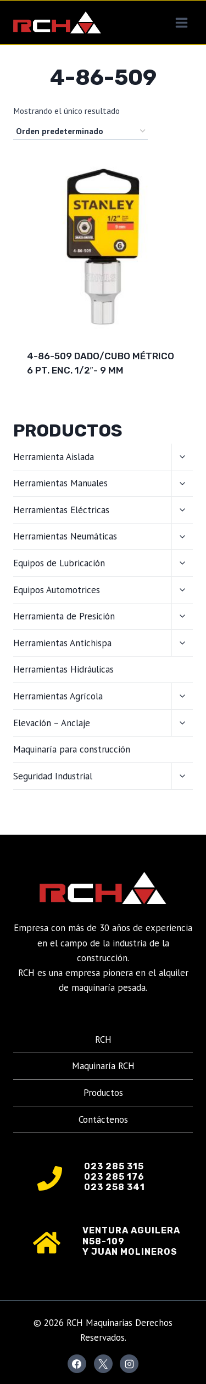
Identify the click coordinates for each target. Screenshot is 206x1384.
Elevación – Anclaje (51, 723)
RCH (103, 1039)
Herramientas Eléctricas (61, 510)
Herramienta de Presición (64, 616)
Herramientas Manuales (60, 483)
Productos (103, 1093)
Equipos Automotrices (56, 590)
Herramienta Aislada (53, 457)
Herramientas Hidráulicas (63, 669)
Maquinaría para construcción (71, 749)
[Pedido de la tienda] (80, 131)
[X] (103, 1363)
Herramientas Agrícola (58, 696)
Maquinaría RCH (103, 1066)
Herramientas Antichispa (62, 643)
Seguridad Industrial (52, 776)
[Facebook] (77, 1363)
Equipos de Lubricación (59, 563)
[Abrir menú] (181, 22)
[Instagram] (129, 1363)
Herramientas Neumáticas (65, 536)
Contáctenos (103, 1119)
